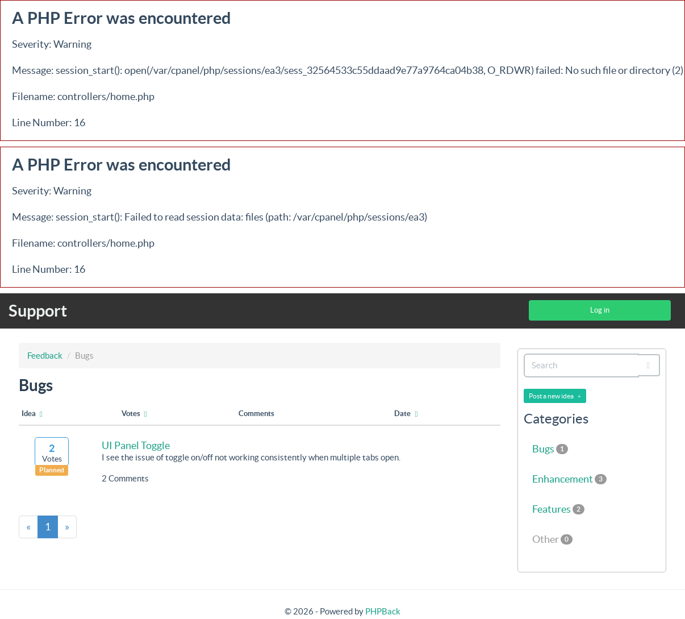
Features (558, 509)
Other (552, 539)
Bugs (550, 449)
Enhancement (569, 479)
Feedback (44, 355)
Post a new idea (555, 396)
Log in (599, 310)
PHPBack (382, 611)
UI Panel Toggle (136, 445)
